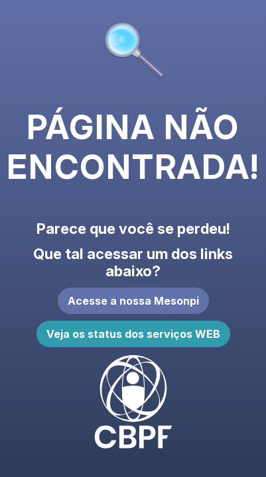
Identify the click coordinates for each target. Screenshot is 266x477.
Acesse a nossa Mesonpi (133, 300)
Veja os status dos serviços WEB (133, 334)
